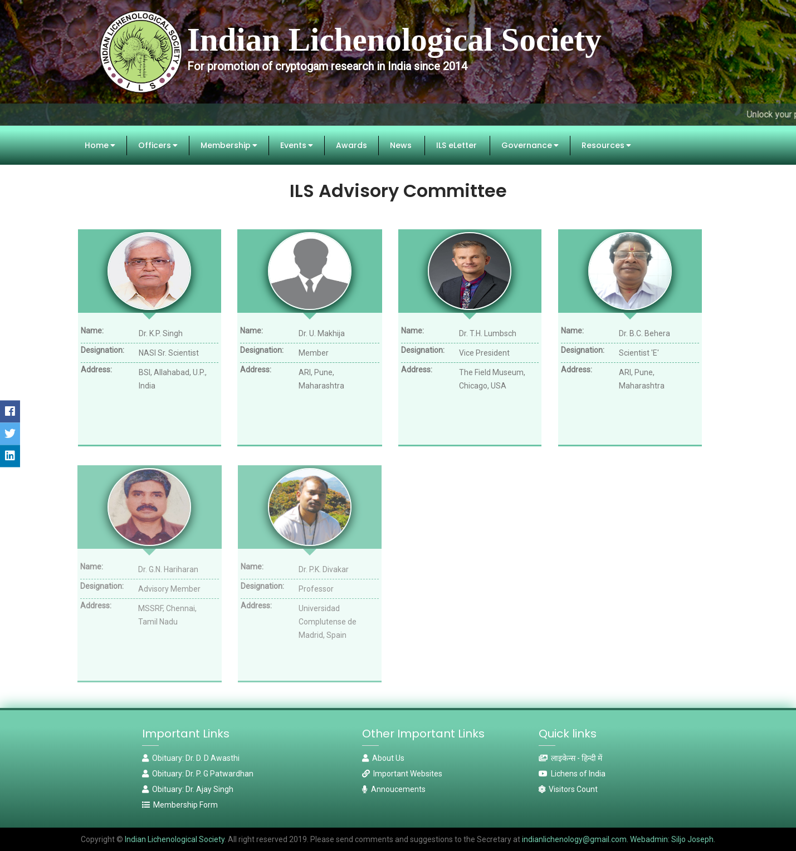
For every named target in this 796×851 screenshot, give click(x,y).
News (401, 145)
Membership (229, 145)
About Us (383, 758)
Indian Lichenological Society (173, 839)
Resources (606, 145)
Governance (530, 145)
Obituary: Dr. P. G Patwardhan (197, 773)
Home (100, 145)
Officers (158, 145)
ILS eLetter (456, 145)
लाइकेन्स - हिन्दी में (570, 758)
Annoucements (394, 789)
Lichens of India (572, 773)
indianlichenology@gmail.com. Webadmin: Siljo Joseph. (618, 839)
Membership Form (180, 804)
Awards (351, 145)
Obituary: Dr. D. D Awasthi (191, 758)
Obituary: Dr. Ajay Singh (187, 789)
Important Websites (402, 773)
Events (296, 145)
